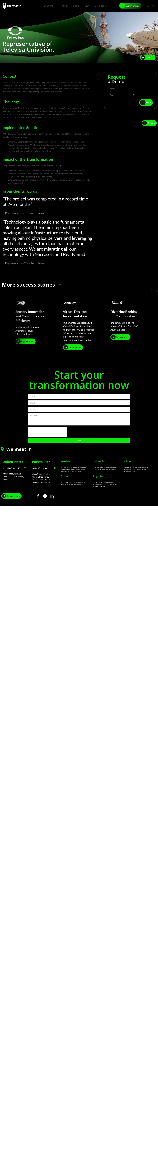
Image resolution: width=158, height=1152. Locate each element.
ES (147, 5)
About (65, 5)
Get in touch (101, 5)
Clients (76, 5)
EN (153, 5)
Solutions (50, 5)
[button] (156, 290)
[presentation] (47, 432)
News (87, 5)
